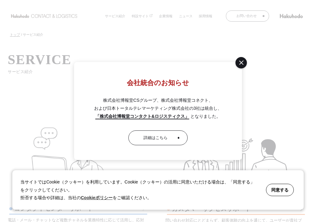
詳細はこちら (155, 137)
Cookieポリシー (97, 197)
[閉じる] (241, 62)
